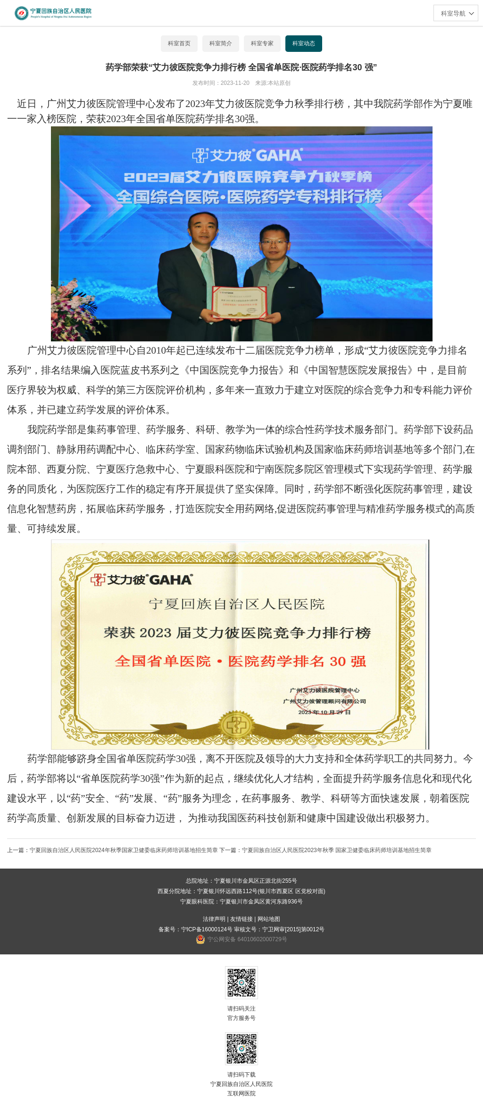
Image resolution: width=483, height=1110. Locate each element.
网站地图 (269, 919)
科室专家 (262, 43)
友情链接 (241, 919)
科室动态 (303, 43)
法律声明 (214, 919)
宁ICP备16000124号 (207, 929)
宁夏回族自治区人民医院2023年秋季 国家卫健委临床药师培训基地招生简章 (337, 850)
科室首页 (179, 43)
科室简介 (220, 43)
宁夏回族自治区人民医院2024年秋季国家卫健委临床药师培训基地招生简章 (124, 850)
